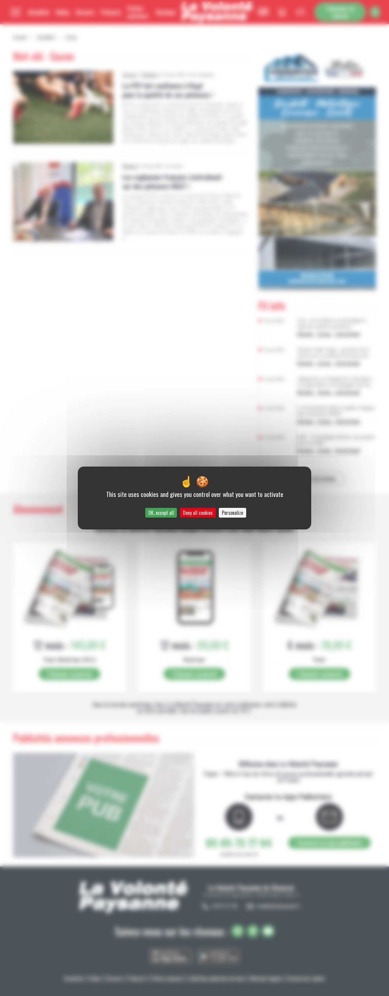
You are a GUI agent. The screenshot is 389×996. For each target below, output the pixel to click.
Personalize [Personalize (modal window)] (232, 512)
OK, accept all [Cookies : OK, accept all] (161, 512)
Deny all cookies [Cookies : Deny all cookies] (198, 512)
